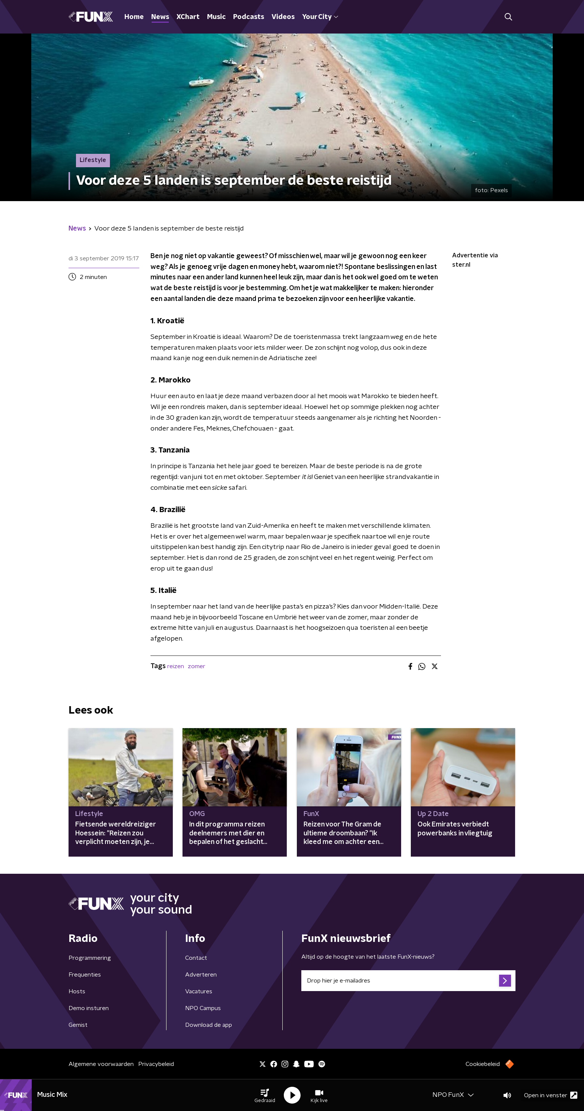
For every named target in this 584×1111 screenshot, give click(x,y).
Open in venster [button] (550, 1095)
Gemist (78, 1025)
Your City (320, 17)
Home (134, 17)
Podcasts (248, 17)
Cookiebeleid (483, 1064)
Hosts (77, 991)
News (160, 17)
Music (216, 17)
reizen (175, 666)
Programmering (90, 958)
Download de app (208, 1025)
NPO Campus (203, 1008)
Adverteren (201, 975)
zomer (196, 666)
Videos (283, 17)
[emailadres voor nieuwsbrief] (408, 980)
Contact (196, 958)
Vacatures (198, 991)
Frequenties (85, 975)
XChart (188, 17)
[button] (265, 1095)
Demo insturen (89, 1008)
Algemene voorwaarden (101, 1064)
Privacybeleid (156, 1064)
